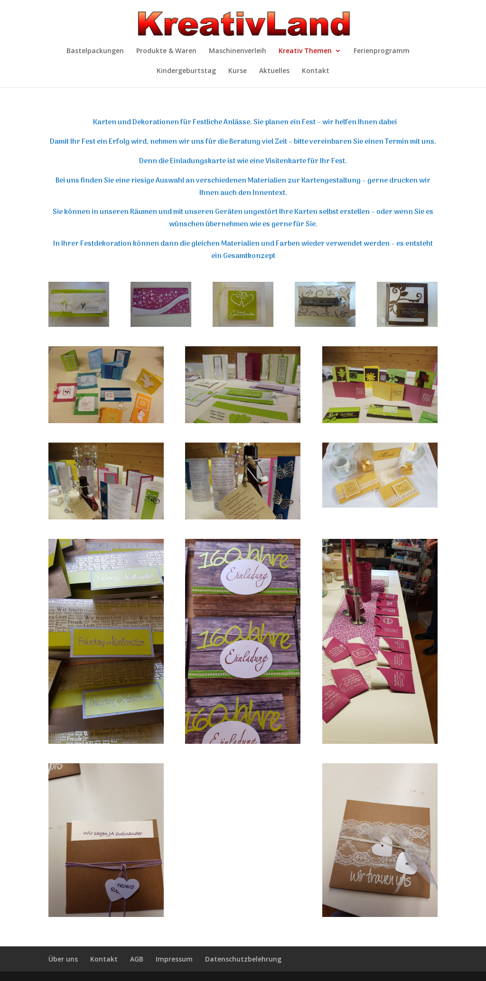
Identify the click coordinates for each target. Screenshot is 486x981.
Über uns (63, 958)
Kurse (237, 71)
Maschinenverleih (237, 51)
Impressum (174, 958)
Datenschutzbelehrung (243, 958)
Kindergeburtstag (186, 71)
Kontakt (315, 71)
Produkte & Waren (166, 51)
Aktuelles (274, 71)
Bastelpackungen (95, 51)
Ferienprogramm (382, 51)
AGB (136, 958)
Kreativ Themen (305, 51)
